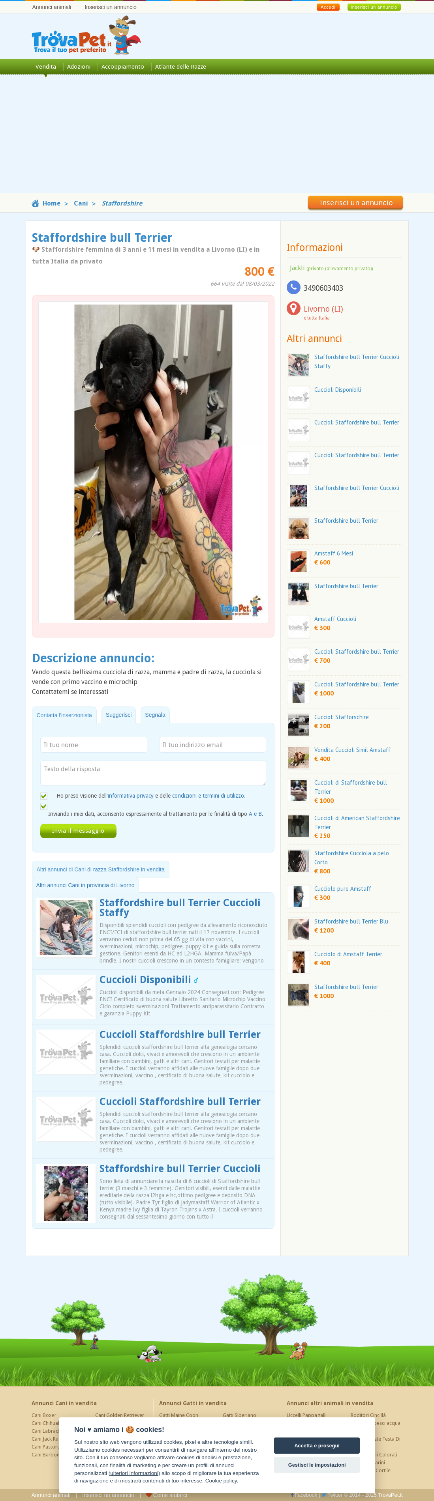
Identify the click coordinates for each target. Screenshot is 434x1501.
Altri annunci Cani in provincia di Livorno (85, 885)
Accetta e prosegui (317, 1446)
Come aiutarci (166, 1495)
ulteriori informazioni (134, 1473)
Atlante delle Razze (180, 66)
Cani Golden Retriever (119, 1415)
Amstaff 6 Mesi (333, 553)
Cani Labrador (48, 1431)
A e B (255, 814)
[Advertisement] (217, 137)
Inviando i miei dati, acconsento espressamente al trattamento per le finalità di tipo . (155, 814)
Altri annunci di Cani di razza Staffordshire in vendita (101, 869)
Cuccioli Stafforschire (341, 717)
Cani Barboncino (50, 1455)
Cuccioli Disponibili (149, 979)
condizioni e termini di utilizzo (208, 796)
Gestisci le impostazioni (317, 1465)
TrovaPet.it (390, 1495)
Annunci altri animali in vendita (330, 1403)
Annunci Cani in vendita (64, 1403)
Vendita (46, 66)
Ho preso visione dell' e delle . (151, 796)
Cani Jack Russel (49, 1439)
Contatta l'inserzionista (64, 715)
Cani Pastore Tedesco (56, 1447)
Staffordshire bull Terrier (346, 520)
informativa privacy (131, 796)
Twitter (332, 1495)
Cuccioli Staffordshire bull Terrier (180, 1034)
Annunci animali (51, 7)
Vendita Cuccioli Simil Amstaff (352, 749)
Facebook (304, 1495)
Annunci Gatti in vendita (193, 1403)
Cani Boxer (44, 1415)
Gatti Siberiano (239, 1415)
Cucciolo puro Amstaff (342, 888)
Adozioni (78, 66)
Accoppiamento (122, 66)
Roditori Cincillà (368, 1415)
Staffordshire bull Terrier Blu (351, 921)
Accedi (328, 7)
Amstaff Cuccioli (335, 618)
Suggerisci (119, 715)
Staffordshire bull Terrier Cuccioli (180, 1168)
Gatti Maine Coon (178, 1415)
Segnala (155, 715)
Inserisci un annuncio (111, 7)
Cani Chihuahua (49, 1423)
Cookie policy (221, 1481)
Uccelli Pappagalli (307, 1415)
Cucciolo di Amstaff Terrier (348, 954)
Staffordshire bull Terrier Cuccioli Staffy (180, 907)
